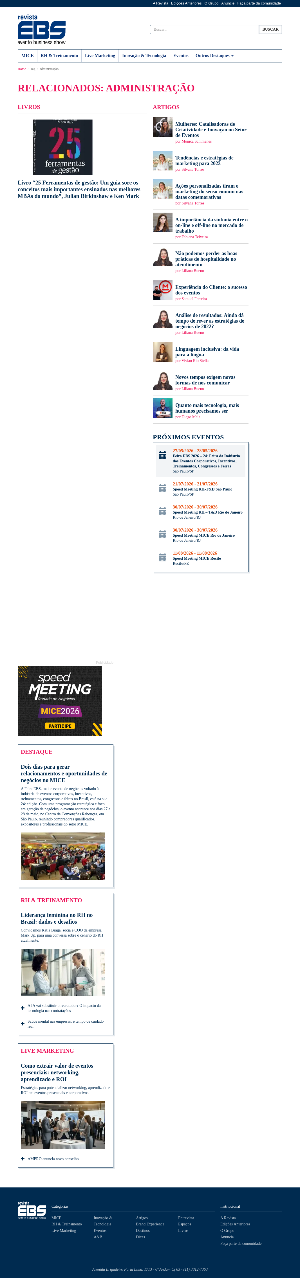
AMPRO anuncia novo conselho (50, 1159)
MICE (27, 55)
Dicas (140, 1237)
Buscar (270, 29)
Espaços (184, 1224)
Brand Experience (150, 1224)
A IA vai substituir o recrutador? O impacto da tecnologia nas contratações (61, 1008)
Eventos (181, 55)
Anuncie (227, 3)
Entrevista (186, 1218)
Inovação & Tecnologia (144, 55)
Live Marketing (100, 55)
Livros (183, 1230)
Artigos (142, 1218)
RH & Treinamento (59, 55)
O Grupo (212, 3)
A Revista (160, 3)
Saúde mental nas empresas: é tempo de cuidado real (62, 1024)
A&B (98, 1237)
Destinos (143, 1230)
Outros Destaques (215, 55)
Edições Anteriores (186, 3)
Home (22, 69)
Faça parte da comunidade (259, 3)
